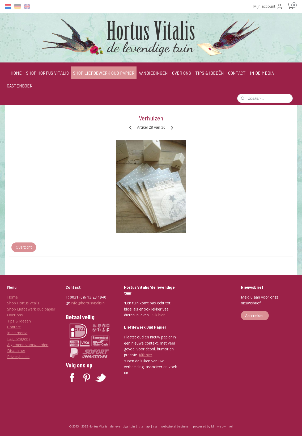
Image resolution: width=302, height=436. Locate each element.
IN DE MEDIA (262, 73)
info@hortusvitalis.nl (88, 302)
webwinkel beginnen (175, 426)
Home (12, 297)
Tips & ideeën (19, 321)
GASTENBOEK (19, 86)
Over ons (15, 314)
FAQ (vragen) (18, 338)
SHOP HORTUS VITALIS (47, 73)
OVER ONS (181, 73)
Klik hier (158, 314)
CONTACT (237, 73)
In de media (17, 332)
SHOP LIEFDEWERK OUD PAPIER (103, 73)
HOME (16, 73)
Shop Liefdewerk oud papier (31, 309)
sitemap (144, 426)
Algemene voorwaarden (27, 344)
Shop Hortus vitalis (23, 302)
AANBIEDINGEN (153, 73)
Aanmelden (255, 315)
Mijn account (268, 6)
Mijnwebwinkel (222, 426)
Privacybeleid (18, 356)
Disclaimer (16, 350)
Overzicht (23, 247)
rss (155, 426)
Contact (14, 326)
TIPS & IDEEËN (209, 73)
